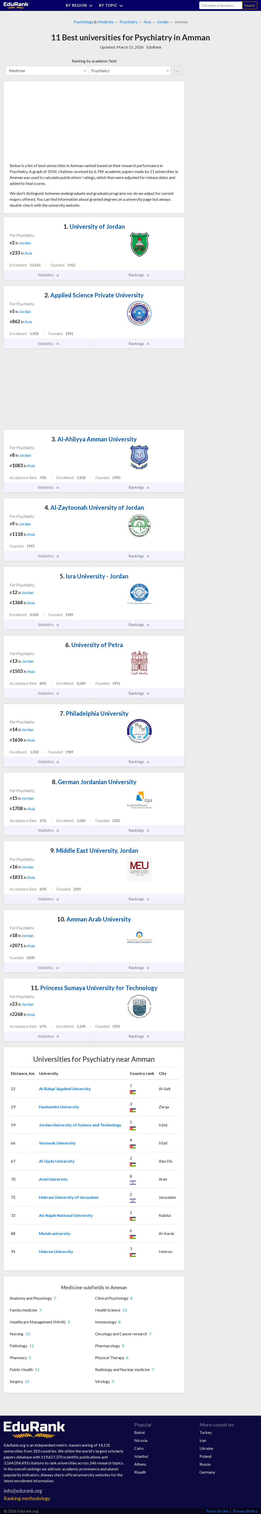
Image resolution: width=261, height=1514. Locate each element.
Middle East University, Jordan (94, 850)
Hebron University (56, 1251)
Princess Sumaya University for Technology (94, 987)
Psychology (83, 21)
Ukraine (206, 1448)
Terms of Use (217, 1511)
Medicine (106, 21)
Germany (207, 1472)
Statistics (49, 274)
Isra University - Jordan (94, 576)
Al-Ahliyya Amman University (94, 439)
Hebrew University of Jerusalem (68, 1197)
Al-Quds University (56, 1161)
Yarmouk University (57, 1143)
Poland (205, 1456)
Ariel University (53, 1179)
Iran (202, 1440)
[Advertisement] (47, 124)
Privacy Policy (245, 1511)
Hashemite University (59, 1106)
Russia (204, 1464)
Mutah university (54, 1233)
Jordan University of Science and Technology (80, 1124)
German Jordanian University (94, 781)
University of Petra (94, 644)
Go (176, 70)
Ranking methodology (27, 1498)
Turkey (205, 1432)
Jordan (163, 21)
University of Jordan (94, 226)
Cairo (139, 1448)
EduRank (154, 47)
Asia (147, 21)
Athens (140, 1464)
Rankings (139, 274)
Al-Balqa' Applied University (65, 1088)
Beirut (139, 1432)
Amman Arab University (94, 919)
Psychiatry (129, 21)
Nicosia (140, 1440)
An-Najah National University (66, 1215)
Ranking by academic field (94, 60)
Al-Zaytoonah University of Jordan (94, 507)
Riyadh (140, 1472)
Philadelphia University (94, 713)
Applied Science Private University (94, 295)
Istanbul (141, 1456)
